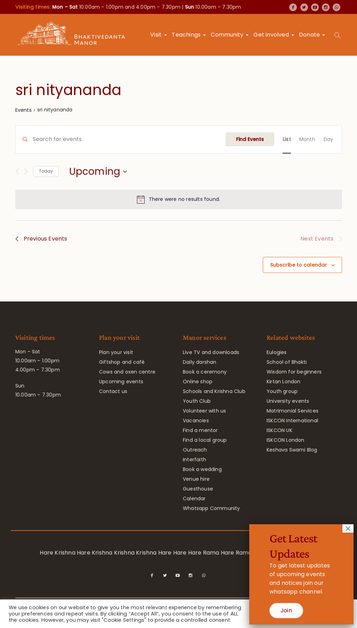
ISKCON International (292, 420)
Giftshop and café (122, 362)
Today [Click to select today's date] (46, 171)
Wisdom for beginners (294, 371)
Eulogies (277, 352)
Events (23, 110)
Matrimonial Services (292, 410)
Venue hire (196, 479)
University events (288, 401)
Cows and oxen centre (127, 371)
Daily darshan (200, 362)
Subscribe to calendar (298, 264)
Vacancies (196, 420)
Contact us (113, 391)
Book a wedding (202, 469)
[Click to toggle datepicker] (98, 172)
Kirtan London (284, 381)
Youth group (282, 391)
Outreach (195, 449)
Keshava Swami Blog (292, 449)
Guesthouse (198, 488)
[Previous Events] (17, 171)
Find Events (250, 139)
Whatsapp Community (211, 508)
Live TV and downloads (211, 352)
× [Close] (348, 528)
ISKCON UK (279, 430)
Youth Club (197, 401)
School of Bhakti (287, 362)
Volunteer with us (204, 410)
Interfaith (194, 459)
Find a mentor (200, 430)
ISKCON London (286, 440)
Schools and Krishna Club (214, 391)
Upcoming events (121, 381)
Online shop (197, 381)
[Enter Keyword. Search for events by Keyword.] (129, 139)
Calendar (194, 498)
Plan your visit (116, 352)
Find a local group (205, 440)
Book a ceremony (205, 371)
